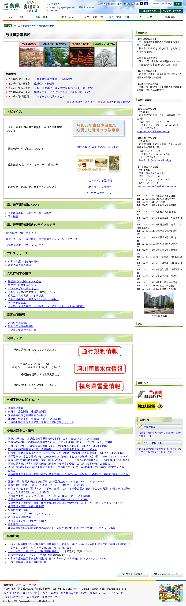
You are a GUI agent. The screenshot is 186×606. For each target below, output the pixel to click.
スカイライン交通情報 (99, 180)
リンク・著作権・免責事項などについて (63, 593)
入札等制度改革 (17, 302)
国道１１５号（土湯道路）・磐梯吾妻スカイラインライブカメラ (43, 239)
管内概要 (13, 216)
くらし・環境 (16, 17)
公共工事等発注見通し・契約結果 (53, 79)
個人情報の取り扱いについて (20, 593)
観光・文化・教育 (119, 17)
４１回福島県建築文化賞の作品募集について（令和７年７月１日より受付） (54, 449)
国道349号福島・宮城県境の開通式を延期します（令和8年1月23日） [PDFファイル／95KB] (60, 442)
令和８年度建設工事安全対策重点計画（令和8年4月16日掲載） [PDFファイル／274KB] (57, 558)
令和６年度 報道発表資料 (23, 261)
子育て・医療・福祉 (93, 17)
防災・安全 (67, 17)
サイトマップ (71, 10)
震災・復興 (41, 17)
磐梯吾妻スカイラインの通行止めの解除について (62, 92)
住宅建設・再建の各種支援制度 (26, 506)
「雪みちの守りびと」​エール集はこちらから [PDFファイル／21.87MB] (48, 499)
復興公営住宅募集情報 (20, 326)
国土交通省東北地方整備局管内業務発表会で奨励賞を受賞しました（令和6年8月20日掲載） (60, 463)
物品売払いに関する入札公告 (24, 281)
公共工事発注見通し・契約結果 (26, 295)
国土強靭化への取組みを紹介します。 (99, 147)
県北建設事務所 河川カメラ (22, 233)
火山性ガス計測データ (99, 192)
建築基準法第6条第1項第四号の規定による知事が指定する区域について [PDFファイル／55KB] (61, 528)
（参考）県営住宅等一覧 (22, 330)
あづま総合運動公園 (19, 517)
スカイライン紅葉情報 (99, 186)
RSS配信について (13, 597)
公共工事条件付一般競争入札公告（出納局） (33, 299)
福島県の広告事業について (42, 597)
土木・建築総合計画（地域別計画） (28, 562)
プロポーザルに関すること (49, 96)
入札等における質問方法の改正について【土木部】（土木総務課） (46, 306)
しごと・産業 (144, 17)
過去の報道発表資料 (19, 265)
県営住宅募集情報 (44, 83)
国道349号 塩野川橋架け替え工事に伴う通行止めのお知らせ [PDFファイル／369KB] (56, 481)
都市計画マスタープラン (22, 555)
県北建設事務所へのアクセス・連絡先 (29, 213)
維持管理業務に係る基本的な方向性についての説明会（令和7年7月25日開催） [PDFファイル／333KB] (66, 453)
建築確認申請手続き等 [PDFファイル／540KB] (34, 418)
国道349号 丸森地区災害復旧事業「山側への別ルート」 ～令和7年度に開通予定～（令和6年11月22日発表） (69, 460)
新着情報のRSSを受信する (116, 102)
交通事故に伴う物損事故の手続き (27, 415)
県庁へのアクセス (26, 585)
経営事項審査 (15, 408)
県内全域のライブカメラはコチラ (27, 245)
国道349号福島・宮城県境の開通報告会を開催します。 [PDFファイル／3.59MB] (53, 438)
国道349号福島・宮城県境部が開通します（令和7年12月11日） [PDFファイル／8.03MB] (58, 445)
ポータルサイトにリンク (40, 513)
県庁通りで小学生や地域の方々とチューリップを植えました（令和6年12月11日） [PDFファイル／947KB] (68, 456)
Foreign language (71, 7)
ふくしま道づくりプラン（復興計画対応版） (33, 551)
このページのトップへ (167, 574)
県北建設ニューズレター (22, 524)
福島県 (12, 6)
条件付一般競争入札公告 (22, 285)
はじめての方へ (71, 4)
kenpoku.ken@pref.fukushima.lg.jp (153, 131)
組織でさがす (149, 11)
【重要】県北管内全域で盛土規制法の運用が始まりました (41, 422)
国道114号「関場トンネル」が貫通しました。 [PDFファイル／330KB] (47, 485)
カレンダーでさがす (172, 11)
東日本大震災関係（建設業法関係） (28, 411)
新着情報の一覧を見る (82, 102)
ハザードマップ (17, 513)
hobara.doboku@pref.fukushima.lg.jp (154, 160)
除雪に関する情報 (18, 510)
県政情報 (170, 17)
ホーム (17, 26)
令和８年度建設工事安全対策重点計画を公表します (63, 88)
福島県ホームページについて (106, 593)
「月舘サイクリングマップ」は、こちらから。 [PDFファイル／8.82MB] (49, 495)
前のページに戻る (133, 574)
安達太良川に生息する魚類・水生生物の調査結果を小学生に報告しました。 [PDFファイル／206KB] (65, 503)
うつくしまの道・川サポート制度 (27, 520)
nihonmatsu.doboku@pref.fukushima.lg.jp (156, 186)
